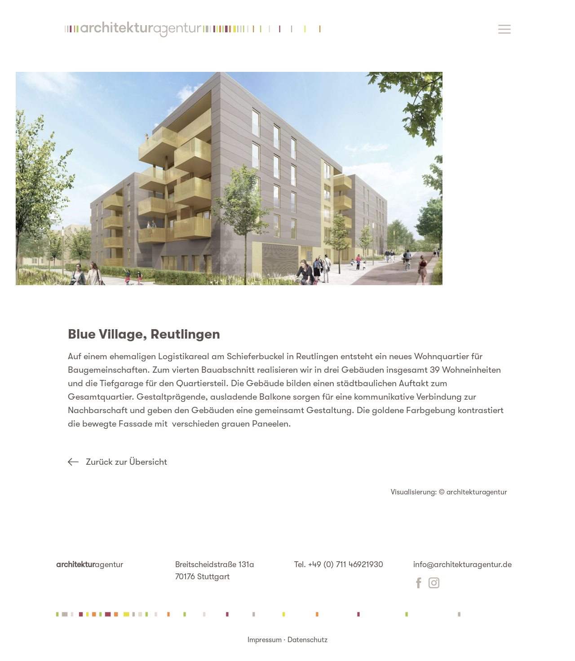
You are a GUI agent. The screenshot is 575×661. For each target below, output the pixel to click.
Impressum (265, 640)
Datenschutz (307, 640)
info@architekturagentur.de (462, 564)
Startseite (190, 29)
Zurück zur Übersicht (126, 462)
